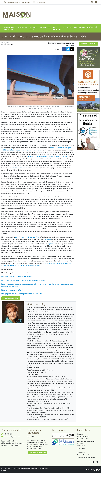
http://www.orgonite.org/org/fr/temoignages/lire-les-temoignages (23, 280)
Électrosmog (51, 43)
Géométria (47, 239)
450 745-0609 (8, 434)
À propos (80, 434)
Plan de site (81, 452)
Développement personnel (86, 441)
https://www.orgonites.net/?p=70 (12, 290)
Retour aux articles (10, 298)
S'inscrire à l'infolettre (88, 44)
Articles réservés (33, 28)
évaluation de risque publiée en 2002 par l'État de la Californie (46, 157)
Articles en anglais (83, 436)
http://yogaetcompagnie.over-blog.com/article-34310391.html (21, 294)
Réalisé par (89, 469)
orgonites (51, 244)
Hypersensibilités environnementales (64, 43)
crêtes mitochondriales (19, 168)
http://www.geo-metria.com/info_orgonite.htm (16, 277)
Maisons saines (70, 45)
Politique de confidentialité (86, 457)
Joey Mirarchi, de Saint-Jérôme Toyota (27, 237)
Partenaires (81, 446)
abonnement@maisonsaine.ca (13, 437)
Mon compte (26, 2)
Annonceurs (81, 448)
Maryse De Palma (83, 439)
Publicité (80, 443)
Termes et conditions (84, 455)
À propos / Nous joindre (12, 2)
